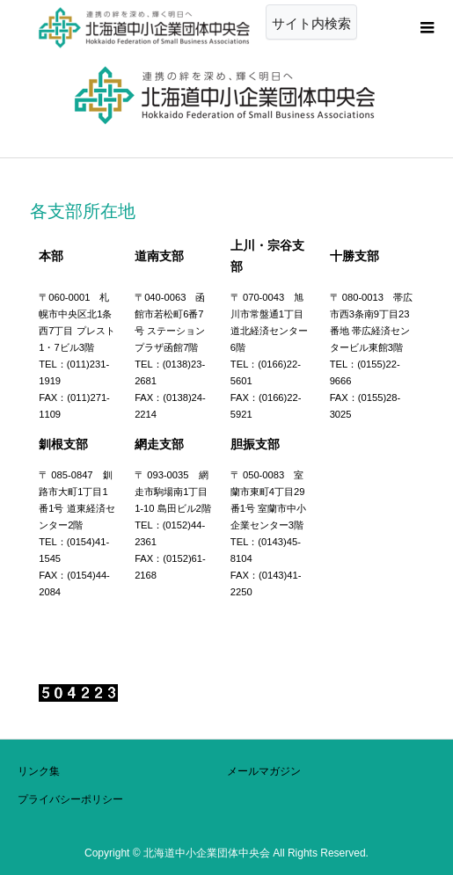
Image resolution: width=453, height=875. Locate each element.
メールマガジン (264, 771)
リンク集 (39, 771)
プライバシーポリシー (70, 799)
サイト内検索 (311, 23)
